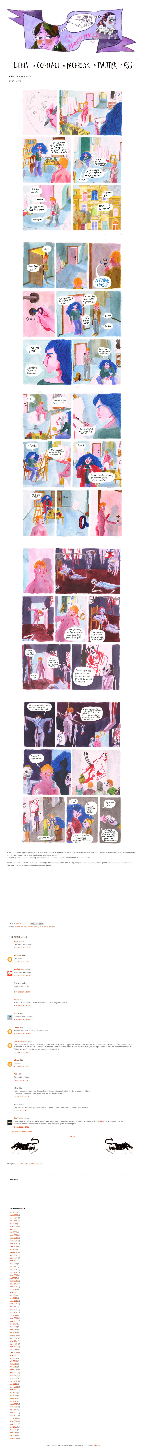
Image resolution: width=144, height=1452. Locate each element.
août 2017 (13, 1261)
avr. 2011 (13, 1436)
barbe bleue (19, 927)
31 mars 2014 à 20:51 (22, 1066)
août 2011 (13, 1424)
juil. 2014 (13, 1324)
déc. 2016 (13, 1270)
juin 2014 (13, 1327)
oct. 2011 (13, 1418)
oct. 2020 (13, 1232)
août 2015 (13, 1292)
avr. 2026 (13, 1212)
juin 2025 (13, 1224)
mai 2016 (13, 1278)
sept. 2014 (14, 1318)
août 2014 (13, 1321)
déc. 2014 (13, 1310)
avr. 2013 (13, 1367)
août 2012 (13, 1390)
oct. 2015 (13, 1289)
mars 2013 (14, 1370)
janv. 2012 (14, 1410)
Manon (16, 999)
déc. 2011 (13, 1413)
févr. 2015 (13, 1304)
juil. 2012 (13, 1393)
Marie (16, 941)
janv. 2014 (14, 1341)
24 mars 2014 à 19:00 (22, 1020)
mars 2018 (14, 1252)
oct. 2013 (13, 1350)
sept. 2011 (14, 1421)
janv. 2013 (14, 1375)
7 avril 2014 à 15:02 (21, 1080)
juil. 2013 (13, 1358)
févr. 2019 (13, 1241)
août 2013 (13, 1355)
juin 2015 (13, 1295)
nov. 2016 (13, 1272)
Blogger (97, 1445)
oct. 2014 (13, 1315)
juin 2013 (13, 1361)
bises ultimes (28, 927)
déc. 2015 (13, 1287)
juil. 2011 (13, 1427)
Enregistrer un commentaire (21, 1132)
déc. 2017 (13, 1258)
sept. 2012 (14, 1387)
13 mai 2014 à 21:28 (21, 1097)
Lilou (16, 1060)
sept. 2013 (14, 1353)
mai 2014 (13, 1330)
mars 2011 (14, 1439)
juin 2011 (13, 1430)
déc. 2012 (13, 1378)
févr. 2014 (13, 1338)
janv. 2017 (14, 1267)
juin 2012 (13, 1396)
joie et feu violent (45, 927)
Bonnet (16, 1013)
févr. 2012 (13, 1407)
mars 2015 (14, 1301)
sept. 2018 (14, 1247)
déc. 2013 (13, 1344)
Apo (15, 1074)
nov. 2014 (13, 1312)
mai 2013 (13, 1364)
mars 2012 (14, 1404)
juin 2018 (13, 1249)
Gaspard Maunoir (21, 1041)
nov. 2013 (13, 1347)
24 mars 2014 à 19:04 (22, 1034)
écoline (35, 927)
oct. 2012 (13, 1384)
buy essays (101, 1121)
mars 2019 (14, 1238)
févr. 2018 (13, 1255)
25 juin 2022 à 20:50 (21, 1127)
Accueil (72, 1137)
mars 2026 (14, 1215)
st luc (53, 927)
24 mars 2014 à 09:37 (22, 962)
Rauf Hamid (18, 1118)
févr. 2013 (13, 1373)
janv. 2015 (14, 1307)
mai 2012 (13, 1398)
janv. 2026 (14, 1221)
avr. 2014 (13, 1332)
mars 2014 (14, 1335)
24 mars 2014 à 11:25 (22, 976)
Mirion (18, 923)
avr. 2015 (13, 1298)
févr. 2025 (13, 1229)
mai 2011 (13, 1433)
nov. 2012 (13, 1381)
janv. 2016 (14, 1284)
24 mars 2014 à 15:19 (22, 1006)
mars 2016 (14, 1281)
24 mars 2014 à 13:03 (22, 992)
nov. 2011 (13, 1415)
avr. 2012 (13, 1401)
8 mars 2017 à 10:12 (21, 1111)
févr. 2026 (13, 1218)
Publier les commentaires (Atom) (30, 1164)
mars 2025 (14, 1227)
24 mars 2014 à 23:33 (22, 1052)
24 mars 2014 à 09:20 (22, 948)
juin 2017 (13, 1264)
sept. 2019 (14, 1235)
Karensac (17, 955)
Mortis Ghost (19, 969)
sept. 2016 (14, 1275)
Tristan (16, 1027)
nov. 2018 (13, 1244)
